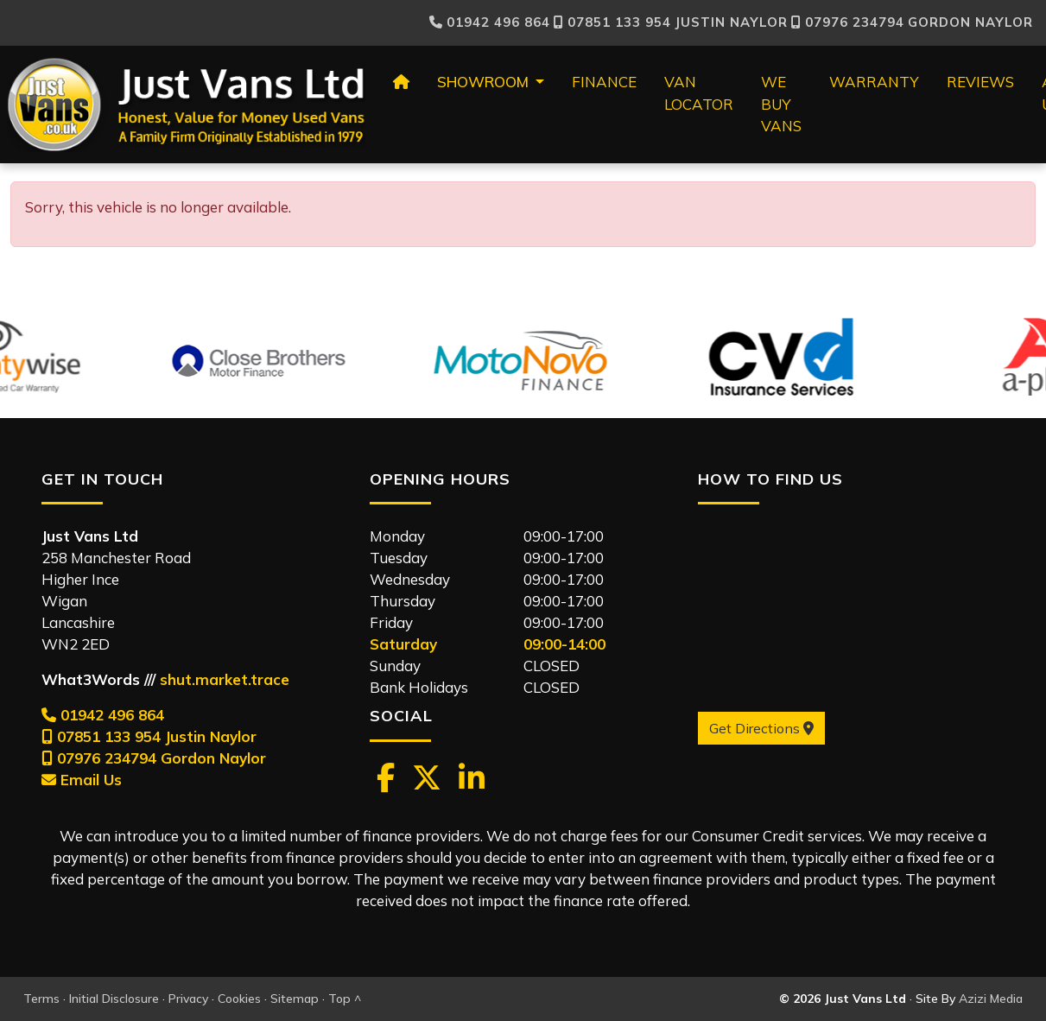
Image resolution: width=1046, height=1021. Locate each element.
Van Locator (698, 93)
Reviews (980, 82)
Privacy (188, 998)
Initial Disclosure (114, 998)
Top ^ (344, 998)
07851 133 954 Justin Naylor (149, 736)
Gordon (912, 22)
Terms (41, 998)
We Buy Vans (781, 104)
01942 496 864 (489, 22)
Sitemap (294, 998)
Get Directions (761, 728)
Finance (604, 82)
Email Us (81, 780)
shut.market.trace (224, 679)
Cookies (239, 998)
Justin (671, 22)
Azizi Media (991, 998)
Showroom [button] (484, 82)
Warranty (874, 82)
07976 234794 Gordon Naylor (153, 758)
